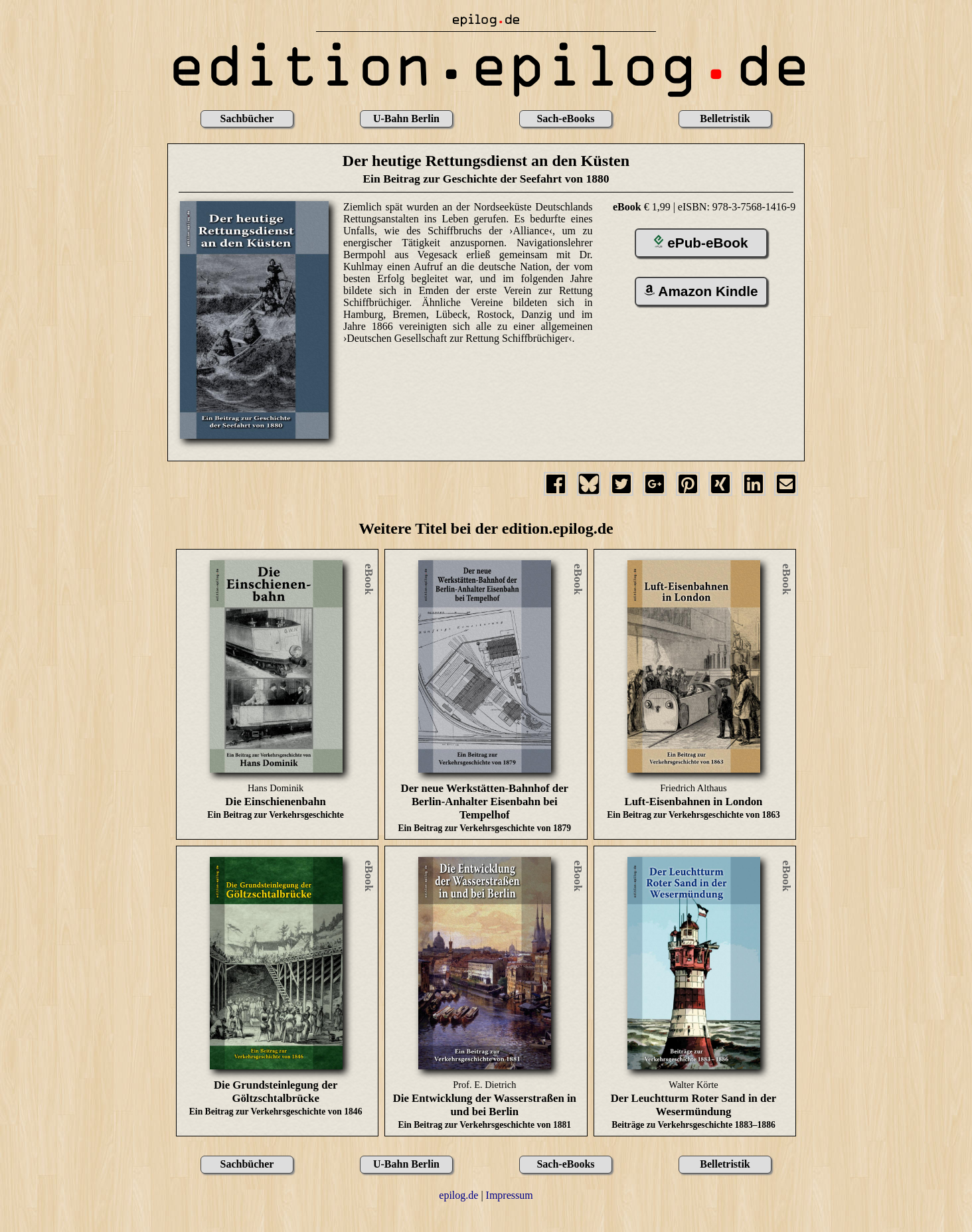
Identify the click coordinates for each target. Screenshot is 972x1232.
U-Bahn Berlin (406, 118)
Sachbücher (247, 118)
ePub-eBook (701, 242)
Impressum (509, 1195)
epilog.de (458, 1195)
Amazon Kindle (701, 291)
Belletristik (725, 118)
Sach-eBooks (565, 118)
